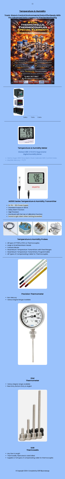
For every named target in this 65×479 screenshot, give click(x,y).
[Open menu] (32, 4)
